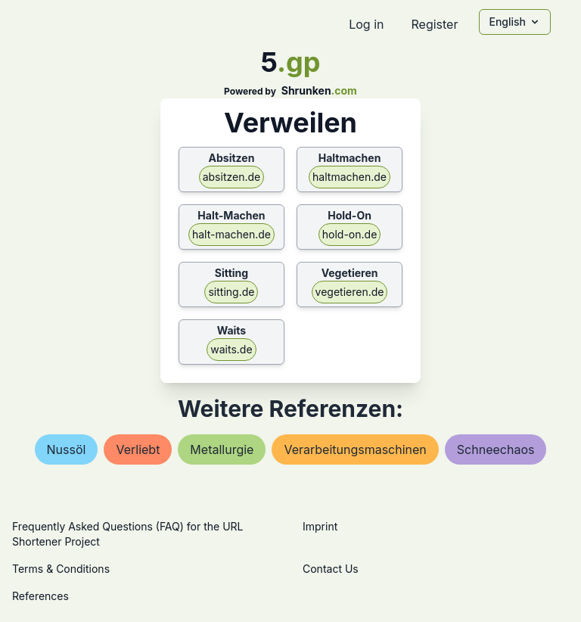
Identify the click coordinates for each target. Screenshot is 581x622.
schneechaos (496, 449)
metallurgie (221, 449)
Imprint (320, 526)
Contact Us (331, 568)
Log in (366, 24)
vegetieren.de (349, 291)
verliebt (138, 449)
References (40, 595)
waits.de (231, 349)
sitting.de (231, 291)
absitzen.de (232, 176)
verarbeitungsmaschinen (355, 449)
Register (434, 24)
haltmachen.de (349, 176)
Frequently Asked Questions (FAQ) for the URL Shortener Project (127, 534)
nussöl (66, 449)
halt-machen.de (231, 234)
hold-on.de (349, 234)
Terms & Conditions (61, 568)
